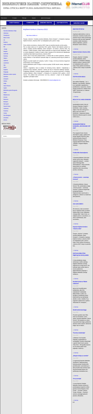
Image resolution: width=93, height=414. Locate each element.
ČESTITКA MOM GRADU (79, 77)
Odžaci (5, 81)
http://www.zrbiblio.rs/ (31, 35)
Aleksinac (5, 33)
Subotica (5, 76)
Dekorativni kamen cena (79, 407)
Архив (34, 18)
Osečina (5, 56)
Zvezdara (5, 117)
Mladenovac (6, 95)
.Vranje (5, 49)
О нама (14, 18)
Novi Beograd (7, 115)
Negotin (5, 51)
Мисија (24, 18)
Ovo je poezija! (77, 378)
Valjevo (5, 58)
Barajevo (5, 101)
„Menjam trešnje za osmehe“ (80, 356)
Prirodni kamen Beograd (79, 409)
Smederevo (6, 35)
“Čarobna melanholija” (79, 333)
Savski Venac (6, 106)
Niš (4, 46)
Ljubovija (5, 53)
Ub (4, 40)
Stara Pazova (6, 85)
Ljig (4, 65)
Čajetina (5, 69)
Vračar (5, 113)
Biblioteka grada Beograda (10, 90)
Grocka (5, 97)
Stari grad (5, 104)
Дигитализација (45, 18)
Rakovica (5, 99)
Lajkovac (5, 60)
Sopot (4, 92)
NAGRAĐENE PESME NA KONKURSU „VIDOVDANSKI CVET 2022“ (81, 126)
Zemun (5, 120)
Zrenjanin (5, 79)
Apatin (5, 88)
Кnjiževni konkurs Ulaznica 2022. (35, 29)
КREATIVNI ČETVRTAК (78, 29)
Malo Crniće (6, 37)
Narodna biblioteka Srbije (9, 30)
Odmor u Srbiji (76, 411)
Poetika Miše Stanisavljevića (80, 152)
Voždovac (5, 108)
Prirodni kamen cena (78, 406)
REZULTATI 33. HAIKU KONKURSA (82, 99)
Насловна (4, 18)
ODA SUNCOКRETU (78, 204)
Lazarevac (6, 63)
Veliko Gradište (7, 44)
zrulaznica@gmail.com (55, 80)
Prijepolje (5, 72)
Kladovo (5, 42)
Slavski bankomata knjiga (79, 310)
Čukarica (5, 111)
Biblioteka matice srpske (9, 74)
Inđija (4, 83)
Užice (4, 67)
